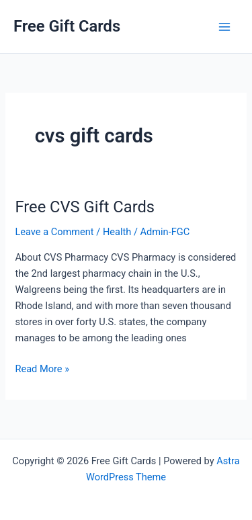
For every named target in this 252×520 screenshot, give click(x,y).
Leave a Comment (54, 232)
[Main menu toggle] (224, 27)
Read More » (42, 369)
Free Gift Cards (66, 26)
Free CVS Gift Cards (85, 207)
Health (117, 232)
